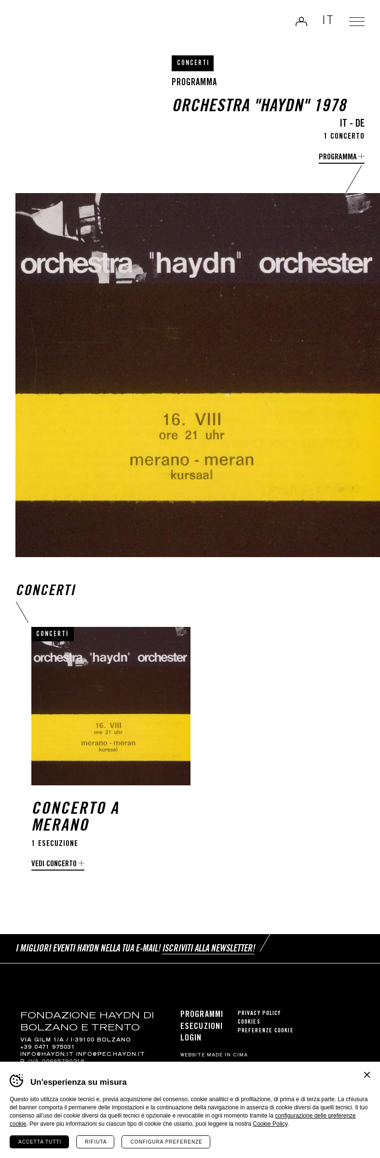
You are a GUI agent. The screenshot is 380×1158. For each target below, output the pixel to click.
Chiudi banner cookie (367, 1074)
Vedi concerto (54, 864)
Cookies (249, 1022)
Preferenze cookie (266, 1031)
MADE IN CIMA (227, 1055)
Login (301, 21)
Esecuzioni (201, 1027)
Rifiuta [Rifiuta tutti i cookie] (96, 1142)
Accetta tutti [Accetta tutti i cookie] (39, 1142)
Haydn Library (41, 24)
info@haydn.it (47, 1055)
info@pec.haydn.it (110, 1055)
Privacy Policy (259, 1014)
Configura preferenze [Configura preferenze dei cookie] (166, 1142)
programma (338, 158)
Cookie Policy (270, 1123)
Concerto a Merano (75, 818)
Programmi (201, 1015)
